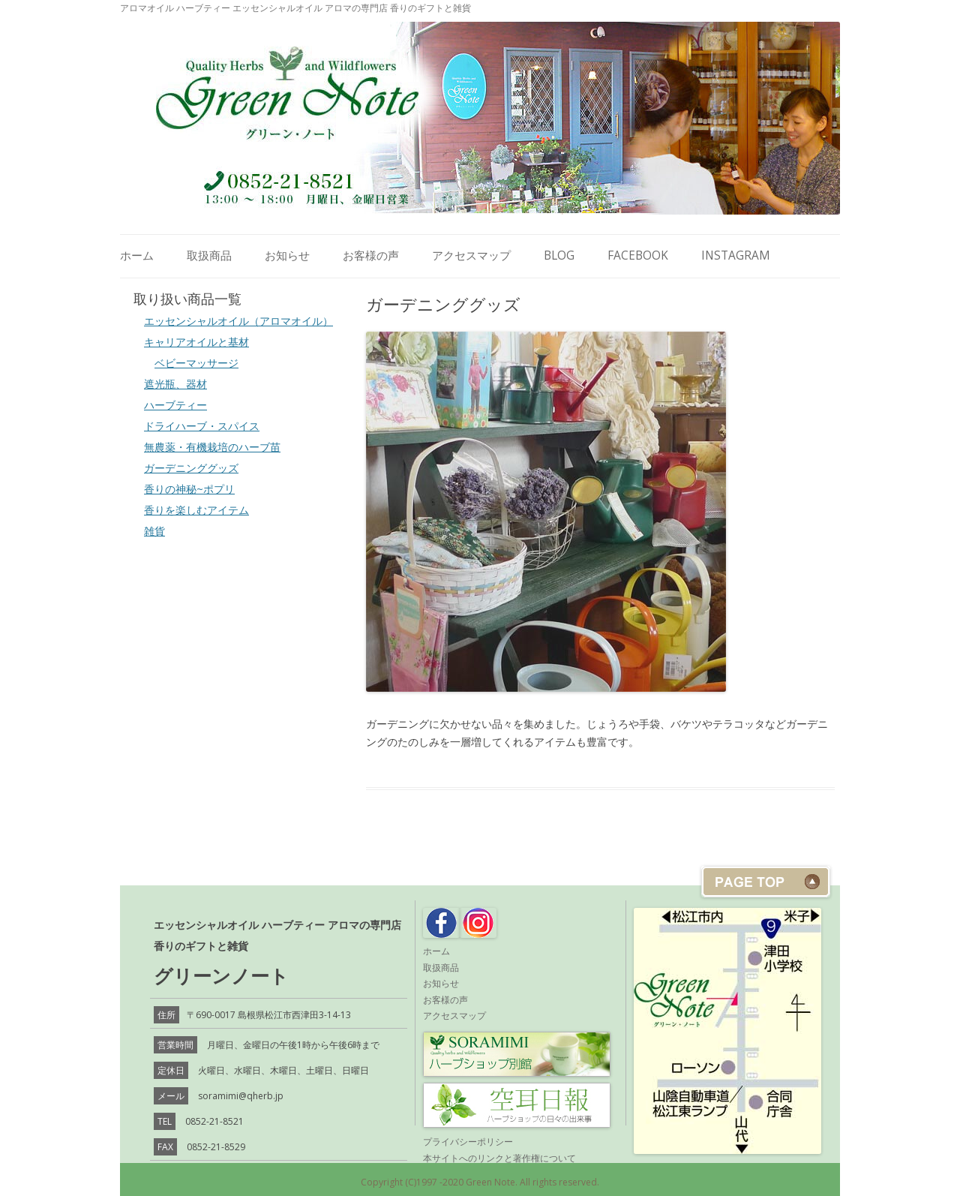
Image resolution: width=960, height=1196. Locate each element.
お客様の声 (371, 255)
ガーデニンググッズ (191, 468)
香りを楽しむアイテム (196, 510)
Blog (559, 255)
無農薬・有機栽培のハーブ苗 (212, 447)
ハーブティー (175, 405)
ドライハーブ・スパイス (202, 426)
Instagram (735, 255)
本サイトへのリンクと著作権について (499, 1158)
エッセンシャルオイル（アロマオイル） (238, 321)
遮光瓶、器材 (175, 384)
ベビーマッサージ (196, 363)
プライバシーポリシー (468, 1141)
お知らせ (287, 255)
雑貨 (154, 531)
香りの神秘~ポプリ (189, 489)
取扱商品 (209, 255)
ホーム (137, 255)
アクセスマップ (471, 255)
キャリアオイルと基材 (196, 342)
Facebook (638, 255)
